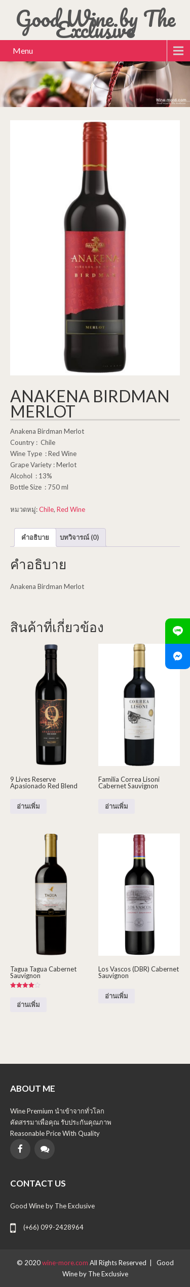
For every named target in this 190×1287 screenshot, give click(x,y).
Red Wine (71, 509)
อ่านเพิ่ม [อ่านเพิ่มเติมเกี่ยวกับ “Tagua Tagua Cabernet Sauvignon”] (28, 1004)
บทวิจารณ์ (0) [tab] (79, 537)
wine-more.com (66, 1263)
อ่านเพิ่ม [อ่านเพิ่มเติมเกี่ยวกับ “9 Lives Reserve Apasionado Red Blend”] (28, 806)
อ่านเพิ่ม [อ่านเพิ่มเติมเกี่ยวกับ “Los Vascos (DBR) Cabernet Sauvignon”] (116, 996)
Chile (46, 509)
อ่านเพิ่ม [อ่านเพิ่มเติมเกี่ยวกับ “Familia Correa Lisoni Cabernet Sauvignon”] (116, 806)
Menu (23, 50)
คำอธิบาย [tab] (35, 537)
